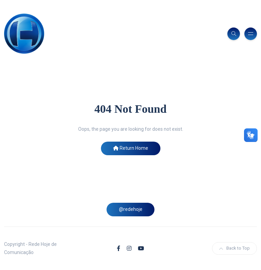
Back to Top (234, 248)
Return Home (130, 148)
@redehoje (130, 209)
